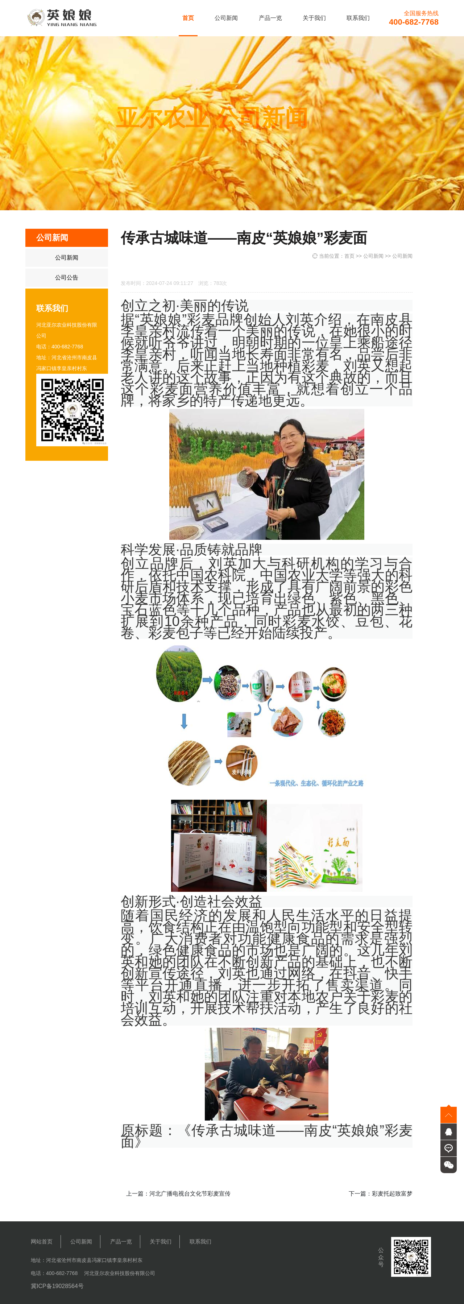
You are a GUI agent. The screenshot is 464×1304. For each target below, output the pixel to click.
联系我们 (358, 18)
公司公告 (66, 277)
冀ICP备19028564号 (57, 1286)
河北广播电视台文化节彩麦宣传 (190, 1194)
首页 (188, 18)
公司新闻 (226, 18)
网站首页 (42, 1241)
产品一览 (270, 18)
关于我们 (314, 18)
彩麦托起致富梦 (392, 1194)
